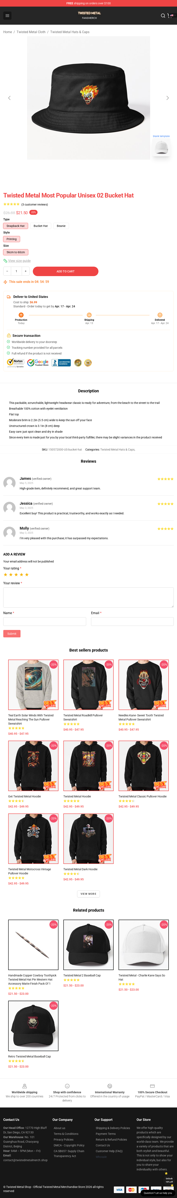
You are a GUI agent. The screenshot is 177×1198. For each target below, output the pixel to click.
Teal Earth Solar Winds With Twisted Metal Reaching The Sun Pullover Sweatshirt (31, 719)
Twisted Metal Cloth (31, 32)
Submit (11, 633)
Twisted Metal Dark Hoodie (80, 869)
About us (59, 1128)
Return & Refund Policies (111, 1139)
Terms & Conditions (66, 1133)
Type (6, 219)
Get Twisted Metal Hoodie (24, 796)
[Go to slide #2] (99, 168)
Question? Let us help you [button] (158, 1193)
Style (6, 232)
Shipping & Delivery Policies (113, 1128)
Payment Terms (106, 1133)
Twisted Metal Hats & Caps (69, 32)
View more (88, 893)
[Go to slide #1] (78, 168)
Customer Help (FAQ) (109, 1151)
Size (6, 245)
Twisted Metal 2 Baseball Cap (82, 975)
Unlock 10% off (169, 1180)
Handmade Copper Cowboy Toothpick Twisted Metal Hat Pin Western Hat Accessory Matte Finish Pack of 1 (32, 979)
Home (7, 32)
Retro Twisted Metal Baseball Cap (29, 1056)
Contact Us (103, 1145)
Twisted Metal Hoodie (77, 796)
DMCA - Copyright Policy (69, 1145)
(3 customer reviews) (34, 204)
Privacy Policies (63, 1139)
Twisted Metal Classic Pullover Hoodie (143, 796)
